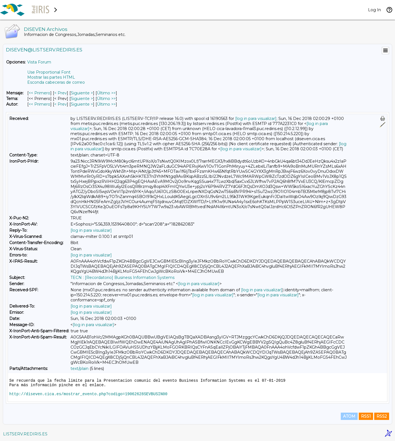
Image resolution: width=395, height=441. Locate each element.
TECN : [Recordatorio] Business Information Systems (122, 277)
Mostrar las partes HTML (51, 77)
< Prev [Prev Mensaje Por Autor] (60, 104)
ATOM (349, 416)
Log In (374, 9)
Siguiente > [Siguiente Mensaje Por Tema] (82, 98)
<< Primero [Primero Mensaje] (39, 93)
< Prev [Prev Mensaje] (60, 93)
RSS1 (366, 416)
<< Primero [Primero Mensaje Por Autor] (39, 104)
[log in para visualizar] (255, 118)
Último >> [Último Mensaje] (106, 93)
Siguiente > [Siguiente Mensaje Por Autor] (82, 104)
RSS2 (381, 416)
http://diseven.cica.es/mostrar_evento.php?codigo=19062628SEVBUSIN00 (88, 394)
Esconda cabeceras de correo (56, 82)
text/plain (79, 368)
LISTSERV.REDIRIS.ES (25, 434)
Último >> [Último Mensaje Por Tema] (106, 98)
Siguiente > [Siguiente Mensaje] (82, 93)
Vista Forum (39, 62)
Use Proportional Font (49, 72)
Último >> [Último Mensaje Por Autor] (106, 104)
